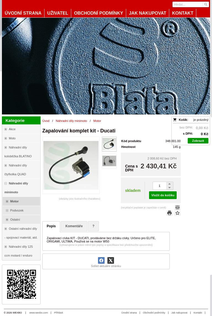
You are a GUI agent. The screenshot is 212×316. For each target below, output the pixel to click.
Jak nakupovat (179, 312)
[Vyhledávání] (191, 4)
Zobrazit (198, 140)
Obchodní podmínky (154, 312)
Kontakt (198, 312)
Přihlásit (58, 312)
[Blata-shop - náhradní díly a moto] (106, 66)
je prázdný (201, 119)
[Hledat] (205, 4)
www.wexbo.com (39, 312)
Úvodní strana (129, 312)
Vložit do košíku (162, 195)
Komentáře (74, 226)
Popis (51, 226)
